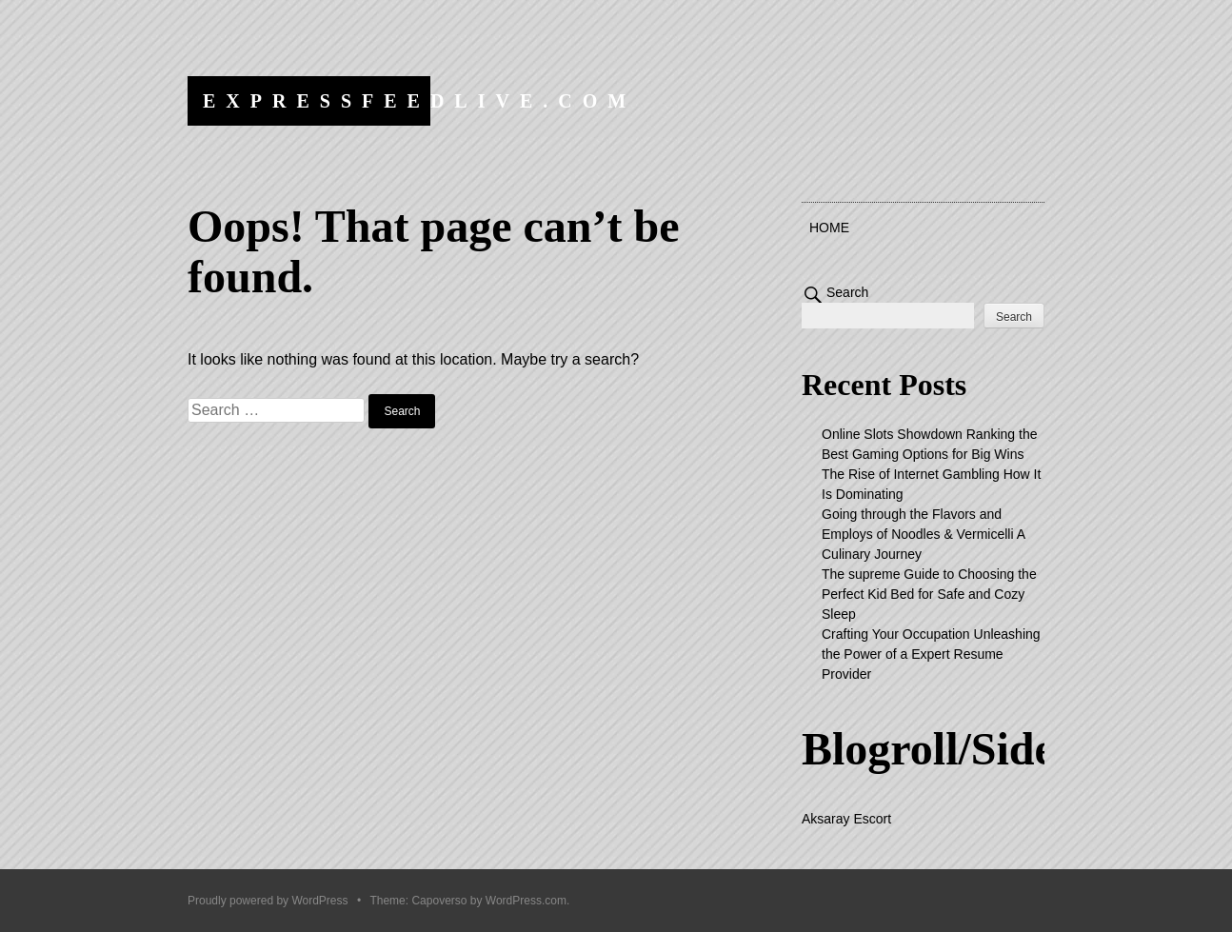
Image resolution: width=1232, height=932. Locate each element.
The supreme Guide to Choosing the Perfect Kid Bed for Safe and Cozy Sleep (929, 594)
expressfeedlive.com (419, 100)
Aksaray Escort (846, 818)
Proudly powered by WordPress (268, 900)
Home (829, 227)
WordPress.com (526, 900)
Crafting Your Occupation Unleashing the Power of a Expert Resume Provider (931, 654)
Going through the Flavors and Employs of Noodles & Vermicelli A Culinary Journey (923, 534)
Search (847, 292)
